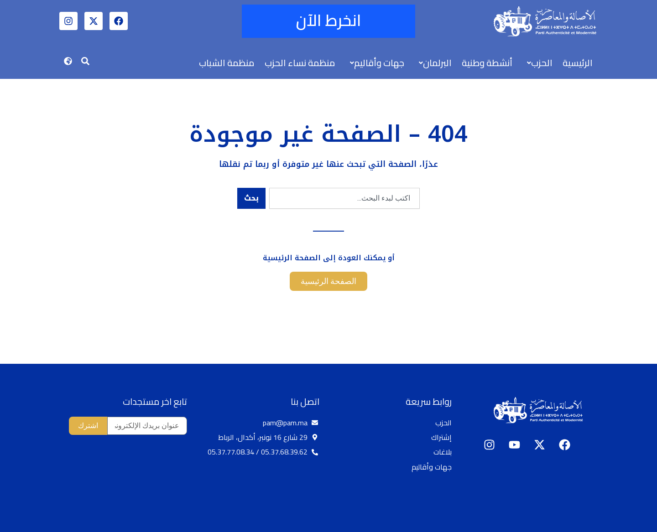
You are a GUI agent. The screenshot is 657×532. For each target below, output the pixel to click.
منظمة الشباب (227, 62)
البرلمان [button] (435, 62)
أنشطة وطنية (487, 62)
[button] (537, 63)
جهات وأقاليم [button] (377, 62)
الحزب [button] (540, 62)
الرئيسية (578, 62)
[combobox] (344, 198)
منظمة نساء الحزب (300, 62)
